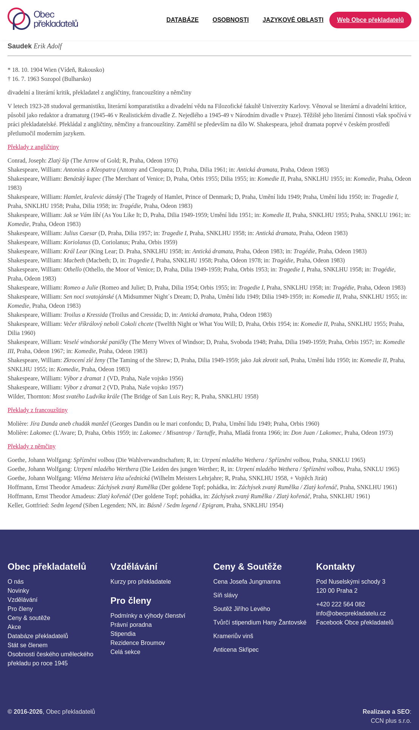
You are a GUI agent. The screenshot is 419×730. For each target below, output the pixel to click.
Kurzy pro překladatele (140, 581)
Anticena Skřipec (236, 649)
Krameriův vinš (233, 636)
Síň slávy (225, 595)
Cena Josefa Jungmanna (247, 581)
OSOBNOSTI (231, 20)
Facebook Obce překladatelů (355, 622)
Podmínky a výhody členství (147, 615)
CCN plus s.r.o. (391, 721)
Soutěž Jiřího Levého (241, 609)
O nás (16, 581)
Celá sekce (125, 652)
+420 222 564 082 (340, 604)
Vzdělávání (22, 600)
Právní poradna (131, 625)
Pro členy (20, 609)
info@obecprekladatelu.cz (351, 613)
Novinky (18, 590)
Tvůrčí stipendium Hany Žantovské (259, 622)
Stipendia (123, 634)
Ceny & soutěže (29, 618)
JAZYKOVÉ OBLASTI (292, 20)
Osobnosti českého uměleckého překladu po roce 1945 (50, 658)
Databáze (182, 20)
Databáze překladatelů (38, 636)
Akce (14, 627)
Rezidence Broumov (137, 643)
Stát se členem (28, 645)
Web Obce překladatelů (370, 20)
